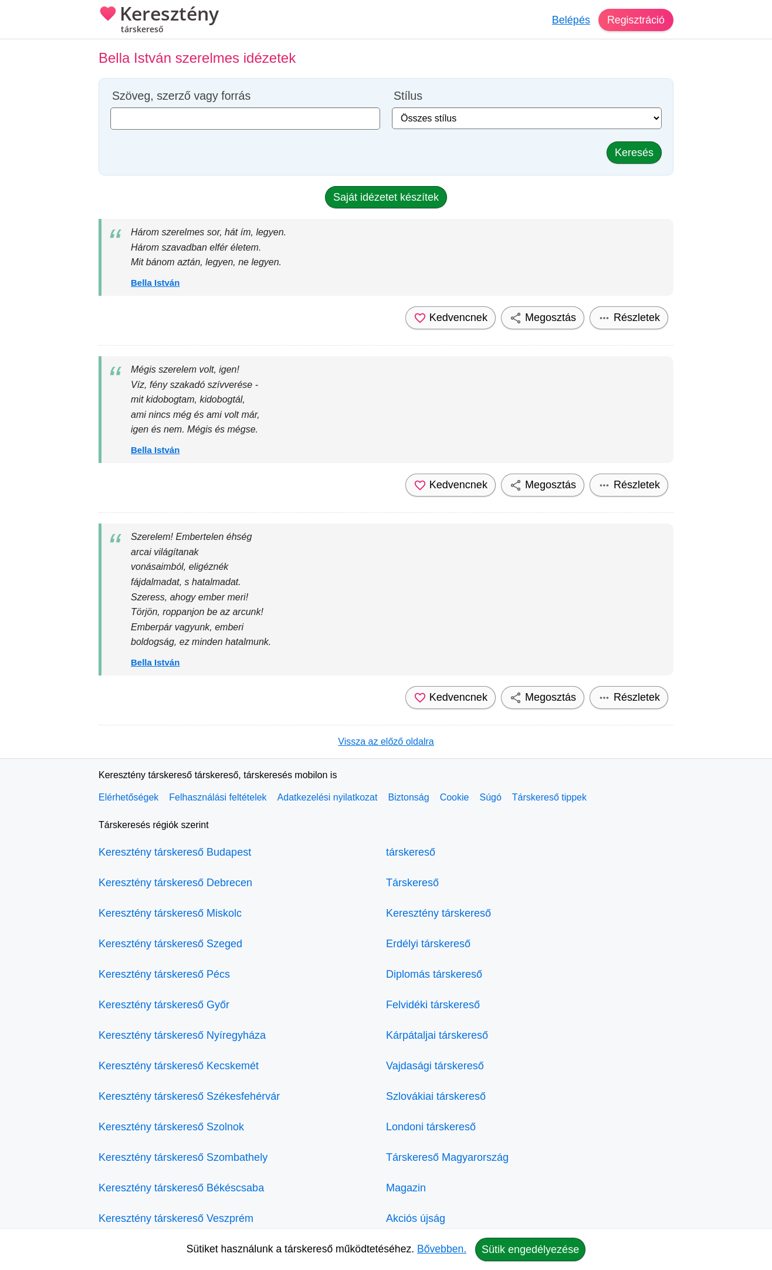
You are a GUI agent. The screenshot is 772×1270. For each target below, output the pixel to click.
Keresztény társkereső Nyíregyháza (182, 1035)
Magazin (406, 1188)
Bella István (155, 283)
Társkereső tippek (549, 797)
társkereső (410, 852)
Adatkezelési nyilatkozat (327, 797)
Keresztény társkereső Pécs (164, 974)
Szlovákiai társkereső (436, 1096)
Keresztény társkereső (438, 913)
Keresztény (159, 20)
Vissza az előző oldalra (386, 742)
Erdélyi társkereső (428, 944)
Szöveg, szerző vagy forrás (181, 96)
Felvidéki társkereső (433, 1005)
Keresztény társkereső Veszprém (176, 1218)
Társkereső (412, 883)
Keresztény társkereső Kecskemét (179, 1066)
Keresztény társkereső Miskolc (170, 913)
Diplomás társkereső (434, 974)
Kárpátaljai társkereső (437, 1035)
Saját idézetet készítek (386, 197)
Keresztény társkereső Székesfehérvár (189, 1096)
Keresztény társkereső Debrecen (175, 883)
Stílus (408, 96)
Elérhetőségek (128, 797)
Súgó (490, 797)
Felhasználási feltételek (217, 797)
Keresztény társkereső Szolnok (171, 1127)
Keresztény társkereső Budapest (175, 852)
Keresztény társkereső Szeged (170, 944)
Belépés (570, 20)
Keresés (634, 152)
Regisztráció (636, 20)
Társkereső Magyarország (447, 1157)
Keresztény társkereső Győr (164, 1005)
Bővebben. (441, 1249)
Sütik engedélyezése (530, 1249)
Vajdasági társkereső (435, 1066)
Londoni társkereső (431, 1127)
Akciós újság (415, 1218)
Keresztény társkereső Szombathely (183, 1157)
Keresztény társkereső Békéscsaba (181, 1188)
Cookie (454, 797)
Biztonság (408, 797)
